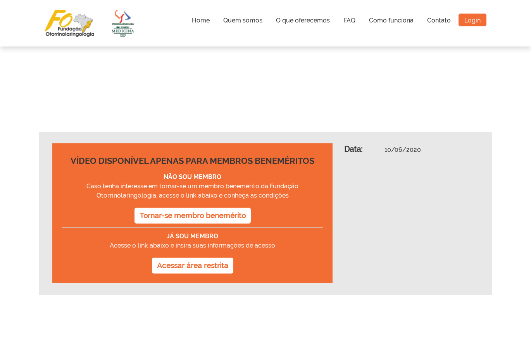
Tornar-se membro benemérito (193, 215)
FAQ (349, 20)
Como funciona (391, 20)
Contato (439, 20)
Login (472, 20)
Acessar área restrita (192, 265)
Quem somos (242, 20)
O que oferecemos (303, 20)
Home (201, 20)
